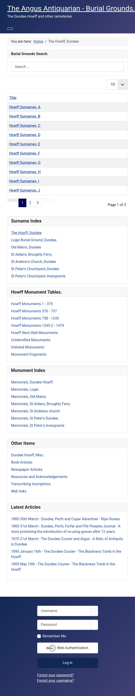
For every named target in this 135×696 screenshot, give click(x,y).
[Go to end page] (50, 200)
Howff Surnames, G (25, 162)
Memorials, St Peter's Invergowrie (37, 425)
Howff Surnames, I (24, 181)
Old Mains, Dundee (26, 247)
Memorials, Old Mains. (29, 396)
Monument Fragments (29, 354)
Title (12, 98)
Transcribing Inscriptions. (31, 484)
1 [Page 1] (22, 203)
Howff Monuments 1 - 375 (32, 304)
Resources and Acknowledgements (39, 477)
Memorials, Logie (25, 389)
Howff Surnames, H (25, 172)
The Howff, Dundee (26, 233)
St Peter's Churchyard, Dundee (35, 269)
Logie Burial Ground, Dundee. (34, 240)
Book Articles (21, 462)
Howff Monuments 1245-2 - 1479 (37, 325)
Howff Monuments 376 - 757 (34, 311)
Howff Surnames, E (24, 144)
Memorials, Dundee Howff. (32, 382)
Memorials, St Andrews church (35, 411)
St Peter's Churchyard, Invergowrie (38, 276)
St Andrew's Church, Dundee (33, 262)
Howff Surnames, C (24, 125)
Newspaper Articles (26, 469)
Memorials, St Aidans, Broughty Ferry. (41, 404)
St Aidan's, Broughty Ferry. (31, 254)
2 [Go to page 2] (30, 203)
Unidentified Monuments (30, 340)
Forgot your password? (55, 675)
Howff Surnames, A (24, 107)
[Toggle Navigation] (10, 29)
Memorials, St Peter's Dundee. (35, 418)
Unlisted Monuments (27, 347)
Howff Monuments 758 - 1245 (35, 318)
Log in (67, 663)
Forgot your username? (55, 680)
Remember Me (54, 636)
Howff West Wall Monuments (34, 333)
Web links (18, 491)
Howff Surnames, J (24, 190)
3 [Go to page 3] (38, 203)
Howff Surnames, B (24, 116)
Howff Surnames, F (24, 153)
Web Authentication (67, 648)
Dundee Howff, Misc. (27, 455)
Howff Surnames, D (24, 135)
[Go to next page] (44, 200)
